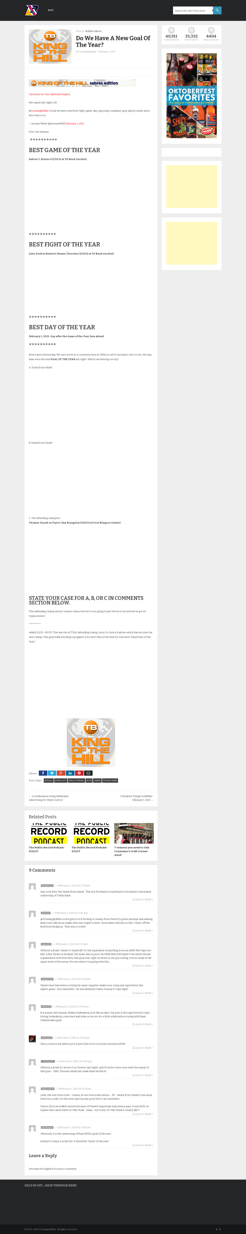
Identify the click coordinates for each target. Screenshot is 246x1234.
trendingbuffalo (40, 110)
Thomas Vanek (110, 780)
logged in (48, 1168)
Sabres (97, 780)
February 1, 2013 (75, 123)
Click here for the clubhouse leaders (49, 94)
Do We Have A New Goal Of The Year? (113, 41)
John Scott (60, 780)
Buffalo (49, 780)
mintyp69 (48, 1061)
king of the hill (76, 780)
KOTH (89, 780)
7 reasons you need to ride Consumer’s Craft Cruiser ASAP (131, 851)
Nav (51, 10)
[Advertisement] (191, 186)
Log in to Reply (143, 899)
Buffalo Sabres (93, 31)
